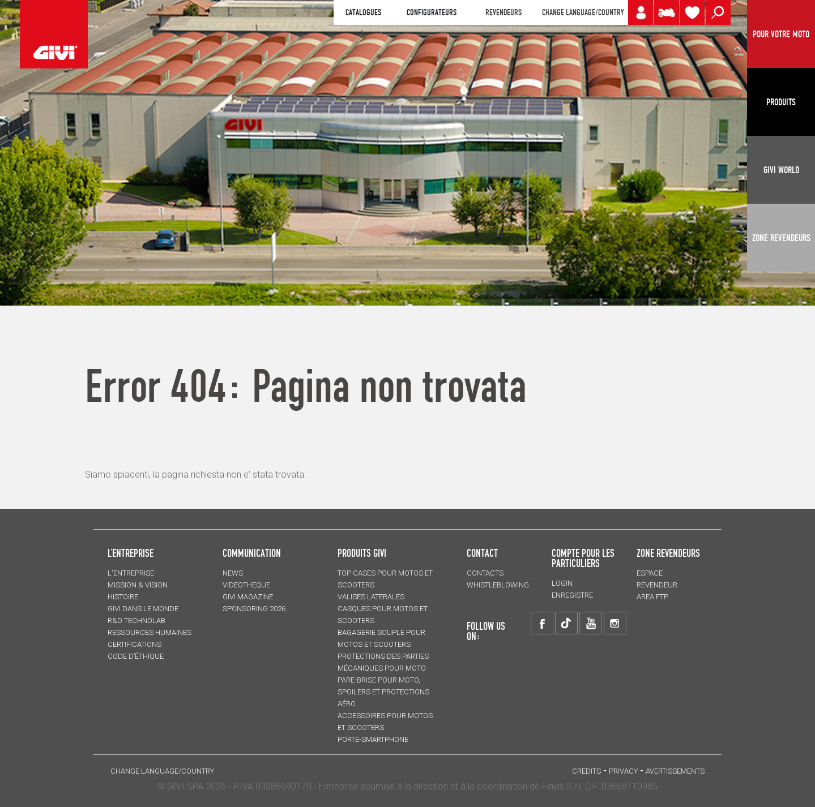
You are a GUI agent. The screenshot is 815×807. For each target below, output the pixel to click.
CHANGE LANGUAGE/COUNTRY (583, 12)
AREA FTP (652, 597)
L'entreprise (131, 573)
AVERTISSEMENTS (675, 771)
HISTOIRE (123, 597)
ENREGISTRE (572, 595)
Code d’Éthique (136, 656)
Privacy (623, 771)
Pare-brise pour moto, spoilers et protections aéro (383, 692)
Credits (586, 771)
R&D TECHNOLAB (136, 620)
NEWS (233, 573)
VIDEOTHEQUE (246, 585)
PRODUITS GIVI (362, 553)
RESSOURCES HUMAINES (149, 632)
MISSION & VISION (138, 585)
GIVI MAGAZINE (248, 597)
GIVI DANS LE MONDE (143, 608)
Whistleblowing (498, 585)
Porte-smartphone (373, 739)
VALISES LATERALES (371, 597)
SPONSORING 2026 (254, 608)
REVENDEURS (503, 12)
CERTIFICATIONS (134, 644)
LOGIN (562, 583)
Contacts (485, 573)
